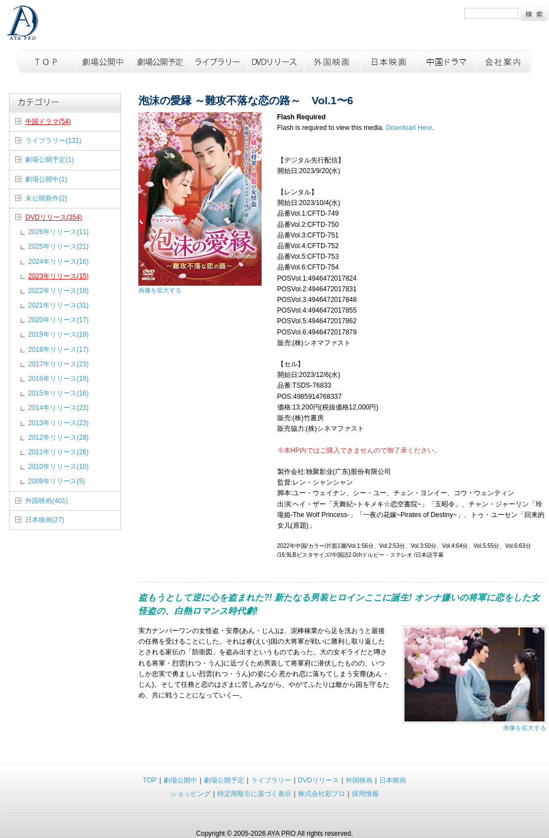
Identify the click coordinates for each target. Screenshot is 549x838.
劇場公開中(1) (46, 179)
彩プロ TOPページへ (23, 24)
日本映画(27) (44, 520)
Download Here (409, 128)
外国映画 (331, 61)
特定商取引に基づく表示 (254, 794)
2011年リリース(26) (58, 452)
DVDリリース (274, 61)
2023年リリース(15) (58, 276)
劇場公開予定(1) (49, 160)
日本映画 (388, 61)
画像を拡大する (160, 290)
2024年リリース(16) (58, 262)
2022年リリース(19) (58, 291)
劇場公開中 (103, 61)
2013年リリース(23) (58, 423)
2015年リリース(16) (58, 393)
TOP (46, 61)
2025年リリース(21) (58, 246)
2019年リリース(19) (58, 334)
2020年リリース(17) (58, 320)
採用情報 (365, 794)
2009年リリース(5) (56, 481)
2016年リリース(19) (58, 379)
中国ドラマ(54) (48, 121)
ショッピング (190, 794)
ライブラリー (217, 61)
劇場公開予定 (160, 61)
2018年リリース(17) (58, 349)
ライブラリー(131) (53, 141)
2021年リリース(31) (58, 305)
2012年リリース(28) (58, 437)
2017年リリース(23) (58, 364)
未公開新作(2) (46, 198)
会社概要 (503, 61)
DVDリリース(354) (53, 217)
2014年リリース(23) (58, 408)
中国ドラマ (445, 61)
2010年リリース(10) (58, 467)
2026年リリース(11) (58, 232)
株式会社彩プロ (321, 794)
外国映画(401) (46, 501)
